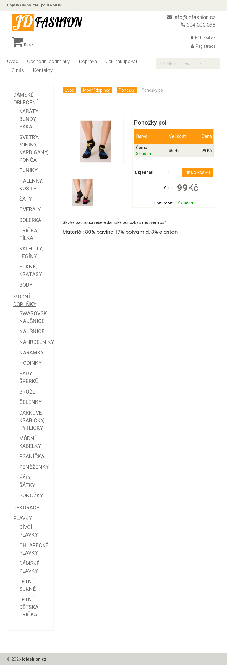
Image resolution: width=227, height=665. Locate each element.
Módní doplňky (96, 90)
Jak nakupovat (121, 61)
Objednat (144, 172)
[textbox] (188, 63)
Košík (23, 44)
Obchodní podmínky (48, 61)
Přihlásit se (203, 37)
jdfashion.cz (34, 659)
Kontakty (43, 70)
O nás (18, 70)
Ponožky (127, 90)
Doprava (88, 61)
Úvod (12, 61)
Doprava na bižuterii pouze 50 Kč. (35, 5)
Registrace (203, 46)
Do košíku (198, 172)
